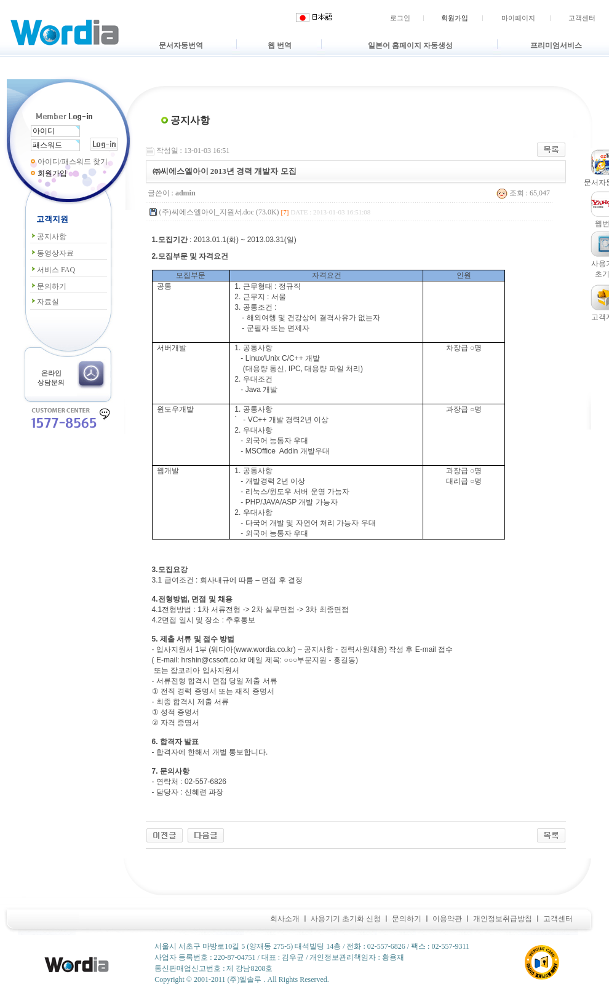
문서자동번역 (181, 45)
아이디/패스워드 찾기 (73, 161)
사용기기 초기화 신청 (346, 918)
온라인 (51, 373)
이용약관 (447, 918)
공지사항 (48, 236)
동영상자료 (52, 253)
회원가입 (454, 18)
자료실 (44, 301)
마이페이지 (518, 18)
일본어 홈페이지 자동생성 (410, 45)
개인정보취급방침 (502, 918)
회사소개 (285, 918)
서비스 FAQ (52, 269)
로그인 (400, 18)
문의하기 (48, 286)
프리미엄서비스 (556, 45)
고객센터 (581, 18)
